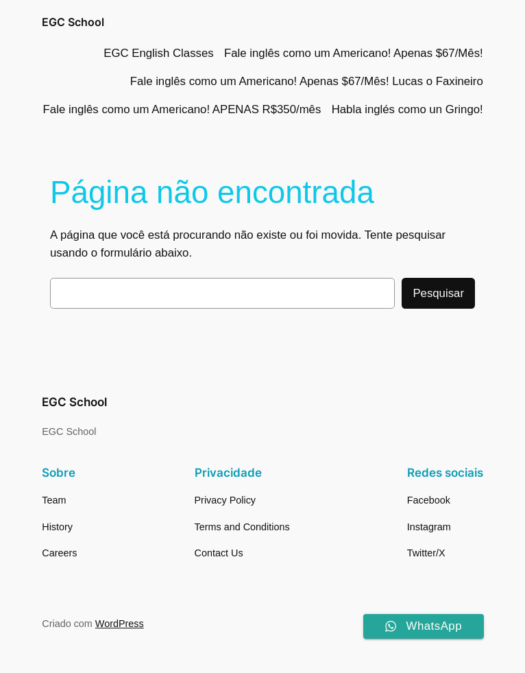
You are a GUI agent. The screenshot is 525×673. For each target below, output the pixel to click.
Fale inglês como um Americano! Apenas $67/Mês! (353, 53)
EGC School (73, 22)
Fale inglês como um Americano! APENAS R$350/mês (182, 109)
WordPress (119, 623)
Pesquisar (438, 293)
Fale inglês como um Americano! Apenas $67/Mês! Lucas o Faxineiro (306, 81)
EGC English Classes (158, 53)
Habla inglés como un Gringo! (407, 109)
